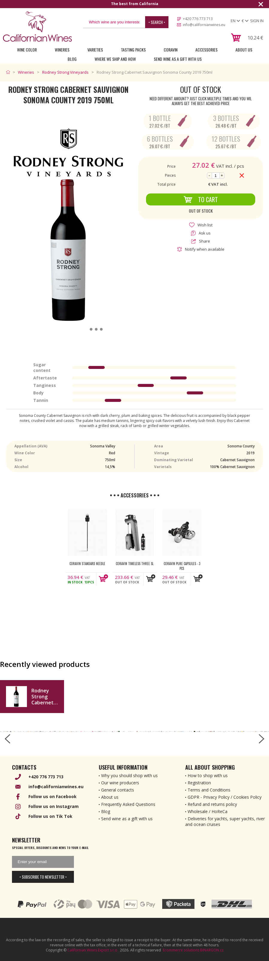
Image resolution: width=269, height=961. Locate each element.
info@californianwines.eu (204, 24)
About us (109, 797)
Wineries (62, 49)
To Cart (200, 199)
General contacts (117, 790)
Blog (72, 59)
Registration (199, 783)
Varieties (95, 49)
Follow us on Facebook (52, 796)
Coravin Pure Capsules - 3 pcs (182, 566)
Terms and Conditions (209, 790)
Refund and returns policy (212, 804)
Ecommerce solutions (181, 950)
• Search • (156, 22)
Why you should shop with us (129, 775)
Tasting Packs (133, 49)
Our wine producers (120, 783)
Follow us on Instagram (53, 806)
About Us (243, 49)
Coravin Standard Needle (87, 563)
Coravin (170, 49)
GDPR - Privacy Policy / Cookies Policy (225, 797)
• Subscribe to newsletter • (43, 877)
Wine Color (27, 49)
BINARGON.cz (212, 950)
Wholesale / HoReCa (207, 811)
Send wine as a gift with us (178, 59)
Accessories (206, 49)
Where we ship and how (115, 59)
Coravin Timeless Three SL (135, 563)
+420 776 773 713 (198, 18)
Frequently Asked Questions (128, 804)
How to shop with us (208, 775)
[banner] (37, 26)
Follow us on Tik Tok (50, 816)
